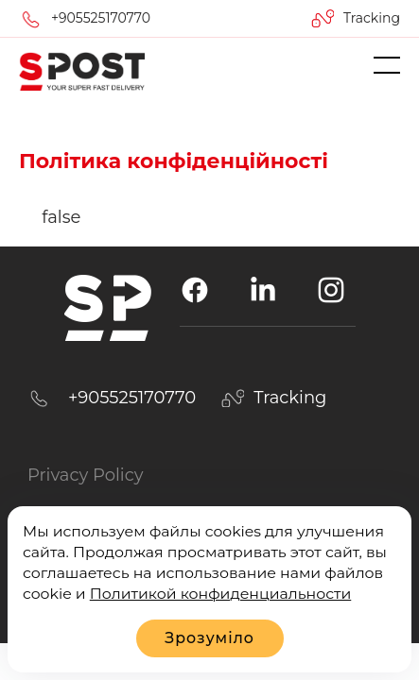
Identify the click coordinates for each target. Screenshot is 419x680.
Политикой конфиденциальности (221, 594)
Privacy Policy (85, 475)
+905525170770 (100, 17)
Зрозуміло (209, 638)
